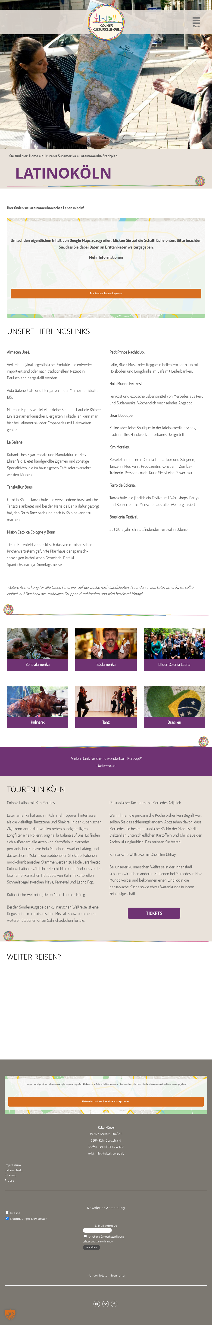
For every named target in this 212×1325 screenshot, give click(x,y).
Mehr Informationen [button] (106, 257)
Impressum (13, 1165)
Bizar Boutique (120, 415)
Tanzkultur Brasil (20, 487)
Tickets (154, 913)
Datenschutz (14, 1170)
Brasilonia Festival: (123, 517)
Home (33, 156)
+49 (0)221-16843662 (111, 1147)
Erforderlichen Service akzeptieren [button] (106, 293)
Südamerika (67, 156)
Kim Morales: (119, 447)
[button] (196, 23)
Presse (9, 1180)
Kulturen (48, 156)
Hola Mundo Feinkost (125, 383)
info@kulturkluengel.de (110, 1153)
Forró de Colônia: (122, 485)
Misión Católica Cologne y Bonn (31, 532)
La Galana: (15, 442)
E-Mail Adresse (106, 1225)
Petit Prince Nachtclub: (127, 352)
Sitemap (11, 1175)
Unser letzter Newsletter (107, 1275)
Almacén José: (18, 352)
